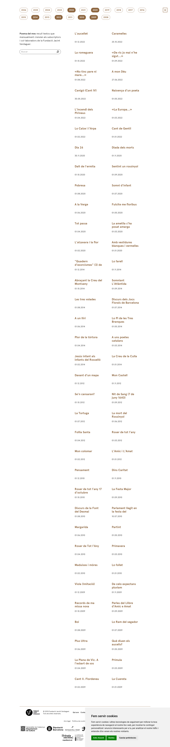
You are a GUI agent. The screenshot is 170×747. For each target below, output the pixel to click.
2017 (130, 10)
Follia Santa (82, 432)
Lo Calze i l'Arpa (85, 128)
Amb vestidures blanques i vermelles (125, 244)
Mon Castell (119, 375)
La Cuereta (119, 679)
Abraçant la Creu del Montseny (88, 282)
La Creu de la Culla (124, 356)
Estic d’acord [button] (98, 738)
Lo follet (117, 565)
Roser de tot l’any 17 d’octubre (88, 490)
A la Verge (81, 204)
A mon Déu (119, 71)
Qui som (76, 712)
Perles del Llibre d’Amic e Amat (122, 604)
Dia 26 (79, 147)
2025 (35, 10)
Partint (116, 527)
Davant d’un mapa (87, 375)
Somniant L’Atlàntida (119, 282)
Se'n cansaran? (85, 394)
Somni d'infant (121, 185)
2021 (83, 10)
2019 (107, 10)
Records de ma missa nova (84, 604)
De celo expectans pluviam (124, 585)
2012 (58, 17)
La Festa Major (121, 489)
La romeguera (84, 52)
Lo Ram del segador (125, 622)
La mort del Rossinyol (119, 414)
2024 (47, 10)
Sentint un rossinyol (125, 166)
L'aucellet (81, 33)
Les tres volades (85, 299)
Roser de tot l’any (123, 432)
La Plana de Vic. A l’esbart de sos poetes (86, 663)
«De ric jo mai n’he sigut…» (124, 54)
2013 (47, 17)
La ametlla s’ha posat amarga (122, 225)
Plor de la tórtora (86, 337)
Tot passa (81, 223)
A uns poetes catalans (120, 338)
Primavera (118, 546)
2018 (118, 10)
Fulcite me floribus (124, 204)
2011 (70, 17)
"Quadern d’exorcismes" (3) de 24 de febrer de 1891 (88, 265)
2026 (23, 10)
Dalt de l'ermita (85, 166)
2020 (95, 10)
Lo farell (117, 261)
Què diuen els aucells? (121, 642)
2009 (93, 17)
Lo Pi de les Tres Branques (122, 319)
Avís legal (67, 721)
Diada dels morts (123, 147)
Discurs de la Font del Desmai (87, 509)
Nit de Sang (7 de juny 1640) (123, 395)
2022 (71, 10)
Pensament (82, 470)
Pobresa (80, 185)
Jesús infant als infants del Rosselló (87, 357)
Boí (77, 622)
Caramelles (119, 33)
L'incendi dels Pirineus (84, 111)
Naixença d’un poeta (125, 90)
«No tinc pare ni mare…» (85, 73)
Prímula (117, 660)
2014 (35, 17)
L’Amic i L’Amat (122, 451)
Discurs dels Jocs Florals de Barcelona (125, 301)
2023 (59, 10)
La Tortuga (82, 413)
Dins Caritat (120, 470)
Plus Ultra (81, 641)
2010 (81, 17)
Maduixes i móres (86, 565)
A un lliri (80, 318)
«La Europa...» (122, 109)
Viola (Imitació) (85, 584)
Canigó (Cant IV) (86, 90)
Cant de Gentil (121, 128)
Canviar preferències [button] (127, 738)
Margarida (81, 527)
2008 (105, 17)
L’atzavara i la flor (86, 242)
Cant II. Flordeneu (87, 679)
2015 (23, 17)
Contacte (84, 712)
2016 (142, 10)
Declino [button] (111, 738)
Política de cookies (79, 721)
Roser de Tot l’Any (87, 546)
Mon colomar (83, 451)
